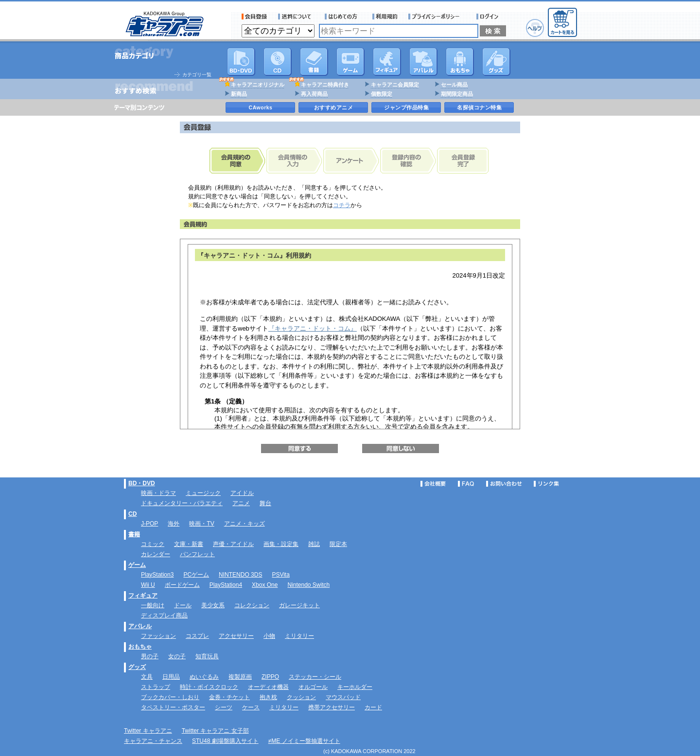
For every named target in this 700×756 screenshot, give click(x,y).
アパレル (423, 62)
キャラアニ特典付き (325, 85)
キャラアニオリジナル (257, 85)
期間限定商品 (457, 94)
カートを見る (562, 22)
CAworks (261, 107)
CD (277, 62)
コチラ (341, 205)
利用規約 (385, 16)
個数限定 (381, 94)
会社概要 (433, 484)
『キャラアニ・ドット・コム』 (312, 328)
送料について (296, 16)
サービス (343, 16)
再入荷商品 (314, 94)
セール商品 (454, 85)
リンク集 (546, 484)
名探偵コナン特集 (479, 107)
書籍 (314, 62)
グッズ (496, 62)
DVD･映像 (241, 62)
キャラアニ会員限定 (395, 85)
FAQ (466, 484)
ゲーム (137, 565)
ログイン (488, 16)
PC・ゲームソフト (350, 62)
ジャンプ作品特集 (406, 107)
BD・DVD (141, 483)
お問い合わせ (504, 484)
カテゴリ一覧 (196, 74)
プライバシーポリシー (437, 16)
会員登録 (254, 16)
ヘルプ (535, 28)
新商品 (239, 94)
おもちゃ (460, 62)
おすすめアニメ (333, 107)
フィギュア (387, 62)
